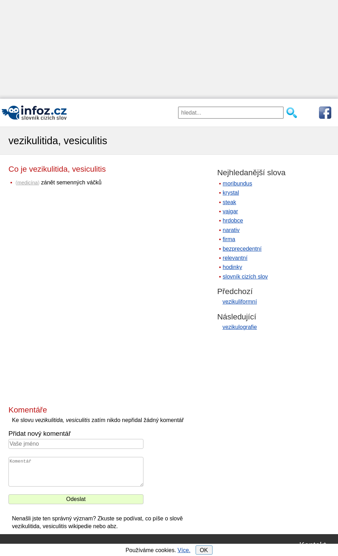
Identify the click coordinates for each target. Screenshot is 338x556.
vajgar (230, 211)
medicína (27, 182)
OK (204, 550)
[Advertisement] (169, 49)
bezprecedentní (242, 249)
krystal (231, 193)
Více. (184, 550)
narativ (231, 230)
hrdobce (233, 221)
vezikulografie (239, 327)
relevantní (235, 258)
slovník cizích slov (245, 277)
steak (229, 202)
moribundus (237, 184)
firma (229, 239)
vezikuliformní (239, 302)
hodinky (232, 267)
